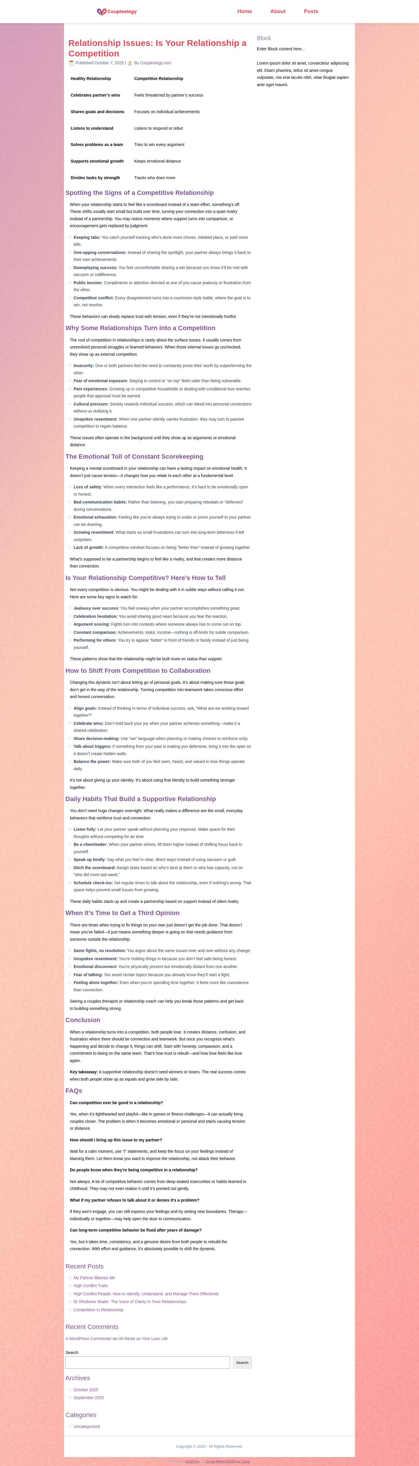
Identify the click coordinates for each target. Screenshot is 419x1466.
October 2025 (86, 1389)
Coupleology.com (155, 63)
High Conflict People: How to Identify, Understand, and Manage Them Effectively (146, 1293)
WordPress (192, 1461)
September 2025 (89, 1397)
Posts (316, 11)
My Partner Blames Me (94, 1277)
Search (71, 1352)
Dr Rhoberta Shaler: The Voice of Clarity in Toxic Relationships (130, 1301)
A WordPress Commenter (88, 1338)
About (280, 11)
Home (245, 11)
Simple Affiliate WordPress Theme (228, 1461)
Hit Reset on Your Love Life (143, 1338)
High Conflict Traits (91, 1285)
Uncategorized (87, 1426)
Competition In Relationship (98, 1309)
